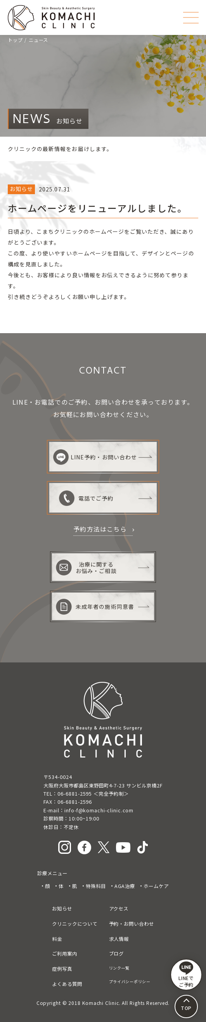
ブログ (116, 953)
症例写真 (62, 968)
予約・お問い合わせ (131, 923)
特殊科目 (96, 886)
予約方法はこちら (100, 529)
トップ (15, 39)
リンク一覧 (119, 968)
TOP (186, 1008)
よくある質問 (67, 983)
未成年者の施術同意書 (95, 607)
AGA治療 (124, 886)
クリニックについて (74, 923)
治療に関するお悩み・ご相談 (86, 567)
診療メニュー (52, 873)
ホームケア (156, 886)
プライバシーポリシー (130, 981)
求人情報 (119, 938)
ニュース (38, 39)
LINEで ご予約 (186, 974)
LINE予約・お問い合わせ (95, 457)
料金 (57, 938)
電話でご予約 (86, 498)
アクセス (119, 908)
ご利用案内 (64, 953)
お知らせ (62, 908)
